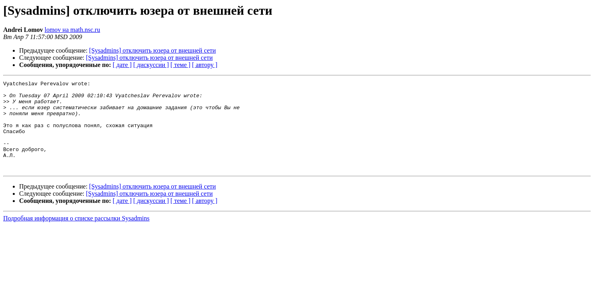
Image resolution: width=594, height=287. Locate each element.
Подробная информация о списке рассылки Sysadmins (76, 236)
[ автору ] (204, 64)
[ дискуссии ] (151, 64)
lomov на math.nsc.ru (72, 29)
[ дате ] (122, 64)
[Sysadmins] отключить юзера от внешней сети (152, 50)
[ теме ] (180, 64)
